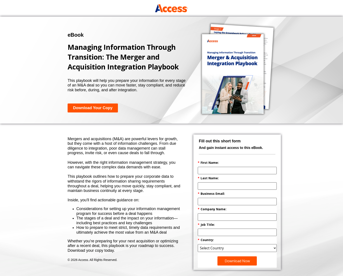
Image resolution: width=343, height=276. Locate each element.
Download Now (237, 261)
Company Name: (212, 209)
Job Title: (206, 225)
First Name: (208, 163)
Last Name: (208, 178)
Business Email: (211, 194)
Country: (206, 240)
